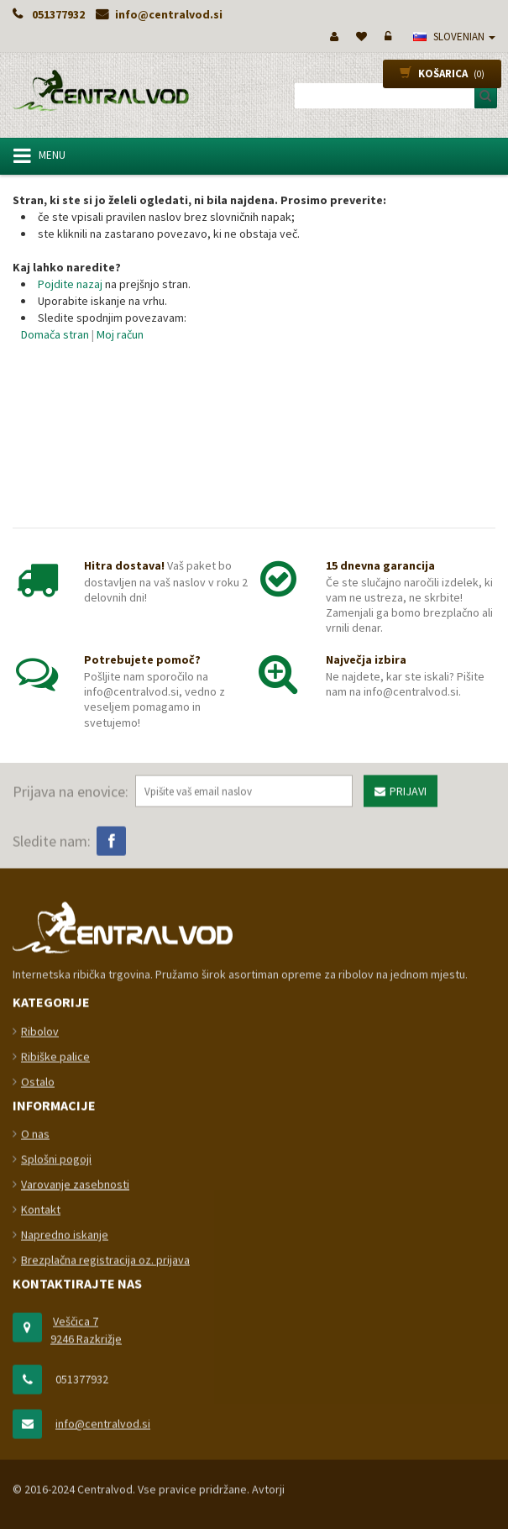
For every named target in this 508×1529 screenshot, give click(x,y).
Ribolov (40, 1340)
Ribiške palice (55, 1365)
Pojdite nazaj (70, 284)
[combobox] (389, 95)
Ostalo (38, 1390)
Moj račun (120, 334)
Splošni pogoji (56, 1468)
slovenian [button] (454, 36)
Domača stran (55, 334)
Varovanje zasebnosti (75, 1493)
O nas (35, 1443)
